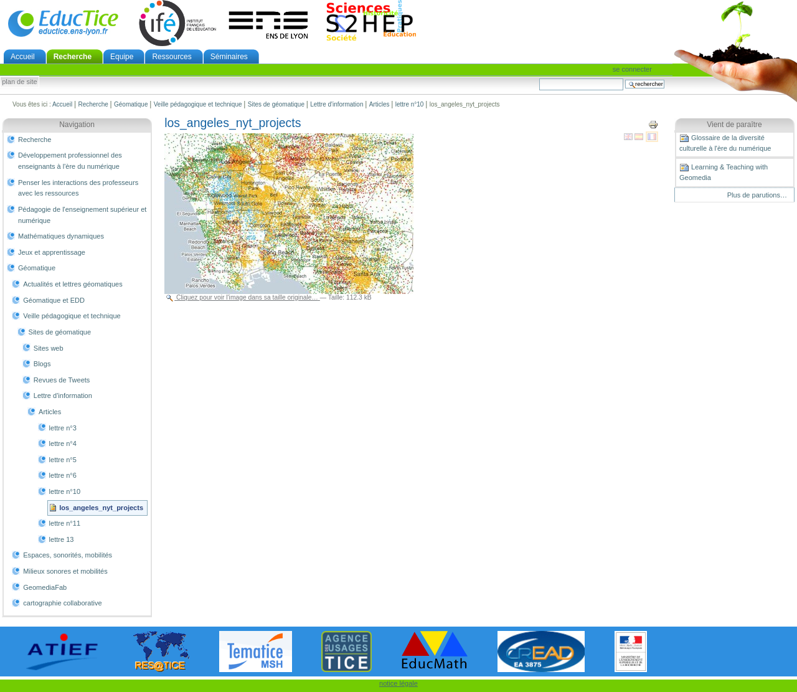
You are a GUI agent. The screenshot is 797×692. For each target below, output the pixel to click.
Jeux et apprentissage (51, 252)
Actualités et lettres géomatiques (72, 284)
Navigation (77, 124)
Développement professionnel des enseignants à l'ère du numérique (70, 160)
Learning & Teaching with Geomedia (723, 172)
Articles (379, 104)
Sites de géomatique (276, 104)
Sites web (49, 348)
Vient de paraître (734, 124)
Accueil (23, 56)
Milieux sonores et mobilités (65, 571)
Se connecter (632, 69)
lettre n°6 (63, 475)
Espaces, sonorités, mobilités (67, 555)
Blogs (42, 363)
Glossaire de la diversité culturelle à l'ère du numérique (725, 142)
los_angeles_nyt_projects (101, 507)
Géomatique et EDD (54, 300)
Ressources (171, 56)
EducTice (63, 23)
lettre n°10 (409, 104)
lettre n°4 (63, 443)
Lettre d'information (336, 104)
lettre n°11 (64, 523)
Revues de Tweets (62, 380)
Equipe (121, 56)
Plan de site (19, 82)
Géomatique (131, 104)
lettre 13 (61, 539)
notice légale (398, 683)
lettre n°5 (63, 459)
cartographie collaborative (62, 603)
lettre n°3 (63, 428)
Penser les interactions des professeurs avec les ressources (78, 188)
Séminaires (229, 56)
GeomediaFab (45, 587)
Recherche (73, 56)
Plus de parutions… (757, 195)
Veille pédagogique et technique (198, 104)
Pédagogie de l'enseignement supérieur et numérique (82, 215)
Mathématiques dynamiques (61, 236)
